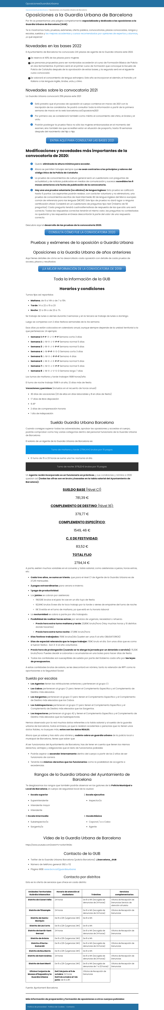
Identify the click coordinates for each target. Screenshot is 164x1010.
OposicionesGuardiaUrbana (42, 3)
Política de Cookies (56, 1007)
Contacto (70, 1007)
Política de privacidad (37, 1007)
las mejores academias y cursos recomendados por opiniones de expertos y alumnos (91, 33)
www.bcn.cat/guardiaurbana (60, 869)
